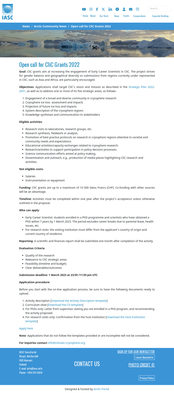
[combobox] (159, 8)
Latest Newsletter (144, 357)
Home (85, 15)
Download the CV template (65, 305)
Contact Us (87, 364)
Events (126, 15)
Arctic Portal (101, 389)
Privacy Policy (147, 378)
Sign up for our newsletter (136, 351)
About (92, 15)
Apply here (26, 328)
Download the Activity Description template (79, 301)
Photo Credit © (142, 365)
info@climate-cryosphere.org (66, 343)
